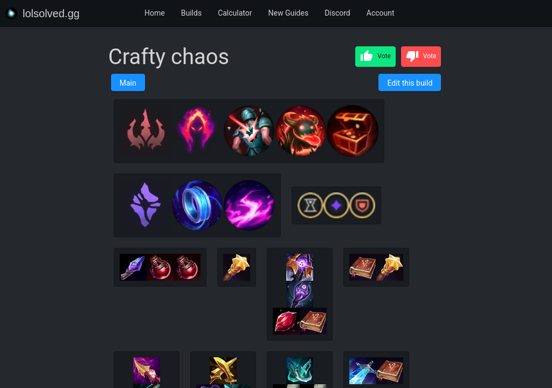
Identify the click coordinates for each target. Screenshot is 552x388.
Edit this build (409, 83)
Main (128, 83)
